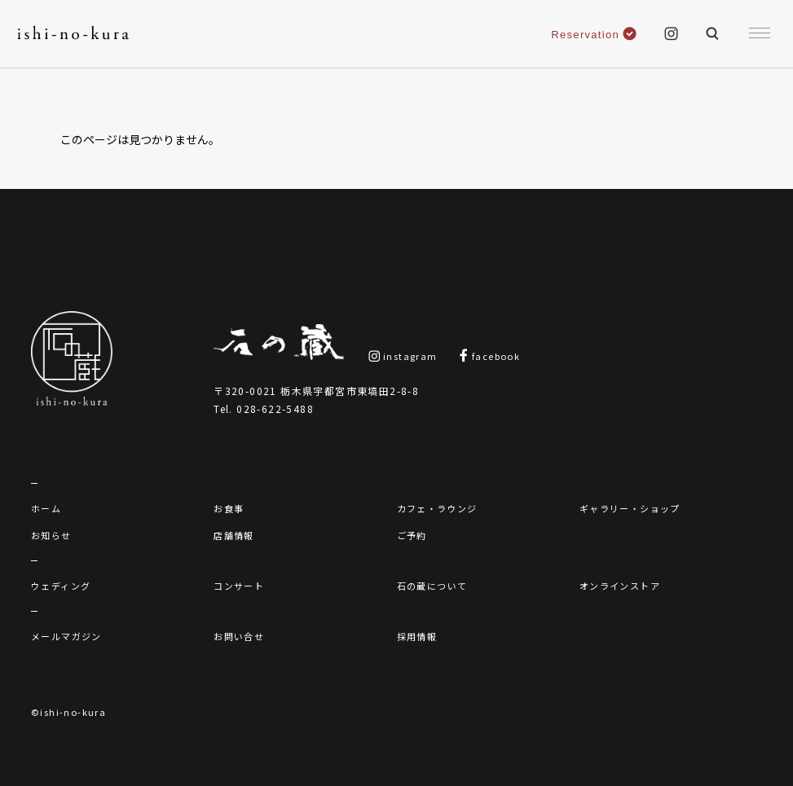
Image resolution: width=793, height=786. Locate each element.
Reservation (594, 35)
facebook (489, 355)
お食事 (229, 508)
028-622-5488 (275, 408)
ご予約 (412, 535)
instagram (403, 355)
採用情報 (417, 636)
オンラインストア (619, 585)
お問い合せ (239, 636)
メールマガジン (66, 636)
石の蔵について (432, 585)
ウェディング (60, 585)
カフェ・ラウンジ (437, 508)
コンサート (239, 585)
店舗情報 (234, 535)
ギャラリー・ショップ (630, 508)
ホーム (46, 508)
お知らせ (51, 535)
